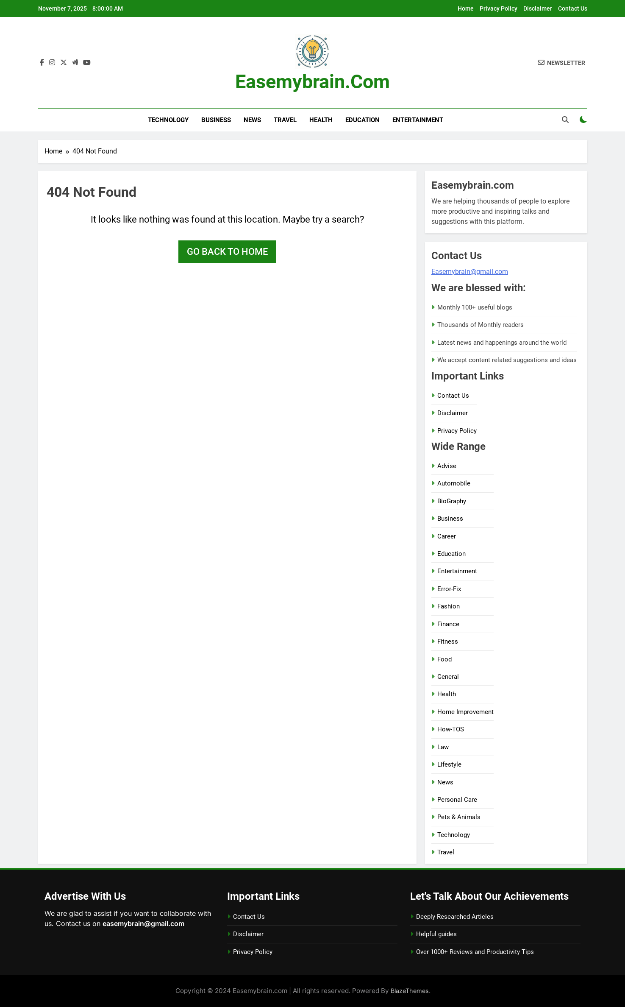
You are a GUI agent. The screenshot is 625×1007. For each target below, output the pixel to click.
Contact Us (572, 8)
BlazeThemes (410, 990)
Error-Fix (449, 589)
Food (444, 659)
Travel (285, 120)
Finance (448, 624)
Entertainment (417, 120)
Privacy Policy (498, 8)
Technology (168, 120)
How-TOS (450, 729)
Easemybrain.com (312, 81)
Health (321, 120)
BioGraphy (451, 501)
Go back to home (227, 251)
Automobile (453, 483)
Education (362, 120)
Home (466, 8)
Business (216, 120)
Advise (446, 466)
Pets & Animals (459, 817)
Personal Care (457, 799)
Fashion (448, 606)
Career (446, 536)
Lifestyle (449, 764)
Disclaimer (537, 8)
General (448, 677)
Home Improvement (465, 712)
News (252, 120)
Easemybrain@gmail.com (469, 272)
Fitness (447, 641)
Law (443, 747)
